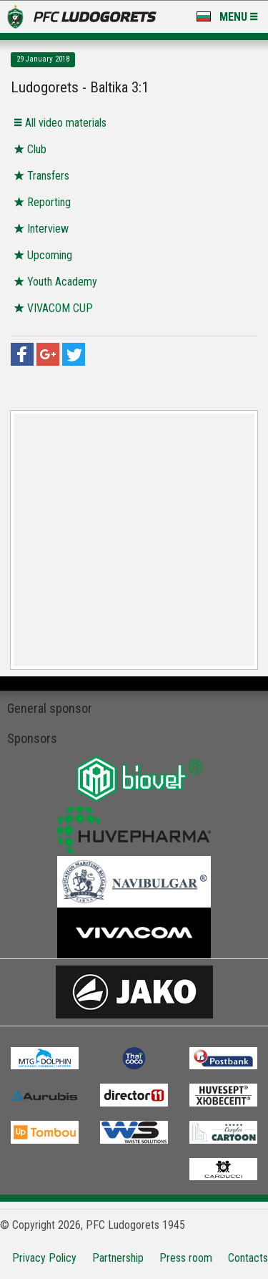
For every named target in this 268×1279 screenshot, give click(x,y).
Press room (185, 1258)
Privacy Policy (44, 1258)
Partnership (118, 1258)
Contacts (248, 1258)
